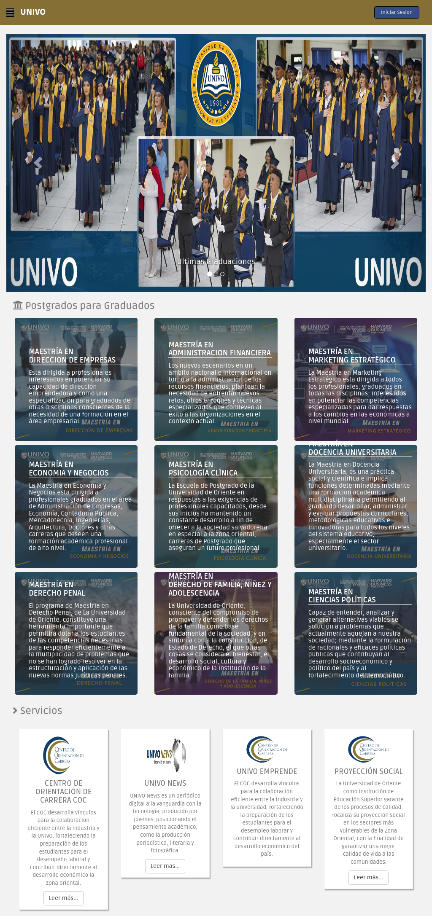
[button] (37, 163)
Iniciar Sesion (397, 12)
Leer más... (63, 898)
